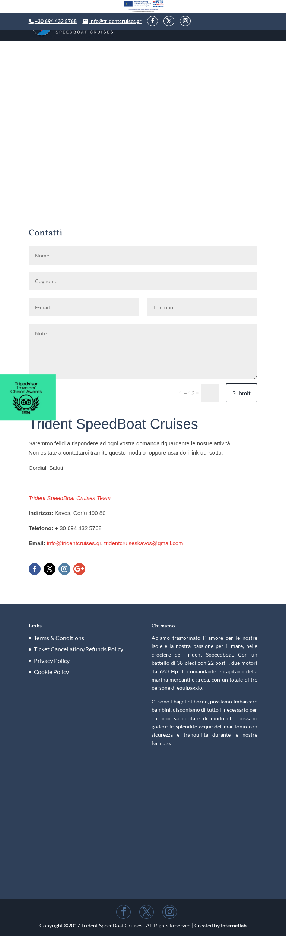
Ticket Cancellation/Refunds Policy (78, 648)
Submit (241, 392)
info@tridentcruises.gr (74, 543)
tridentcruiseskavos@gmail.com (143, 543)
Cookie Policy (51, 671)
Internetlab (234, 925)
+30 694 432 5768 (56, 21)
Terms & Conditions (59, 637)
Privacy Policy (52, 660)
